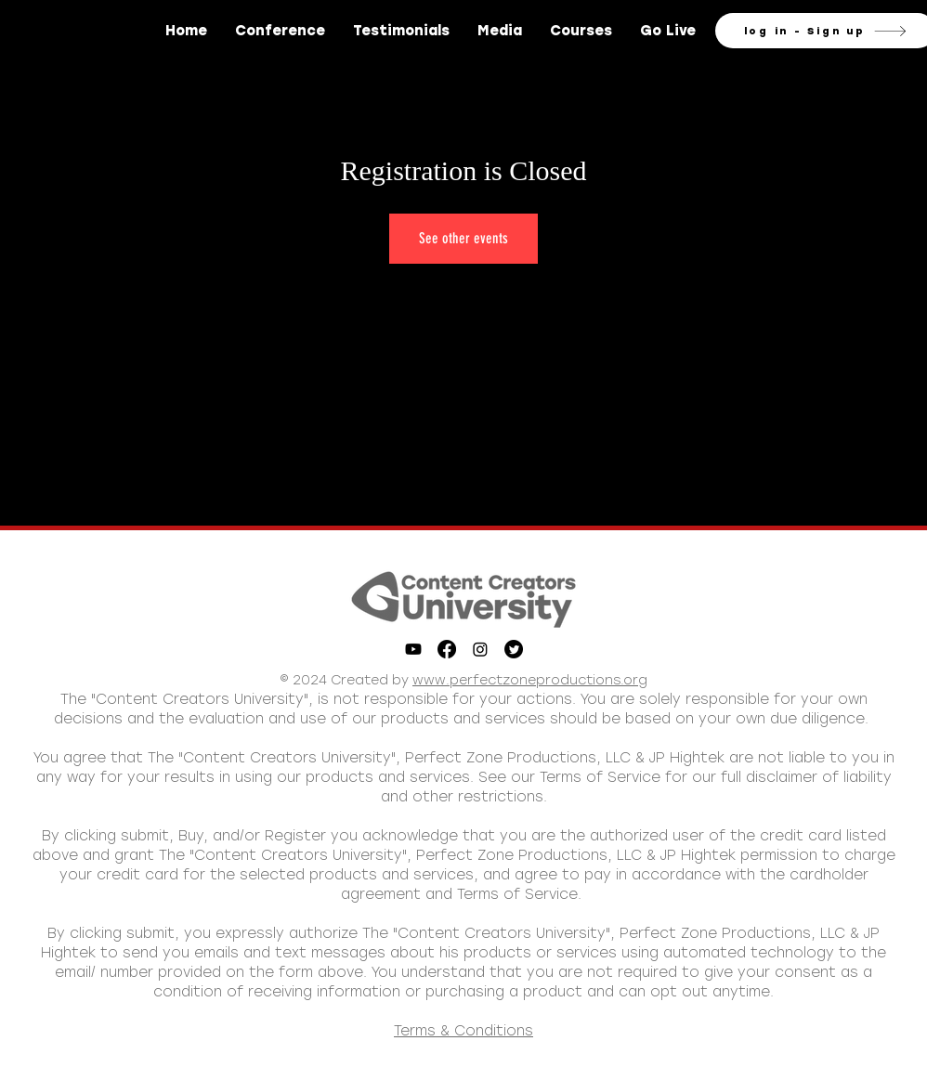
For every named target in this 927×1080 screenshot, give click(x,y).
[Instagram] (480, 649)
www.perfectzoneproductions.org (529, 680)
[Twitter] (513, 649)
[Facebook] (446, 649)
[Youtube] (413, 649)
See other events (463, 238)
